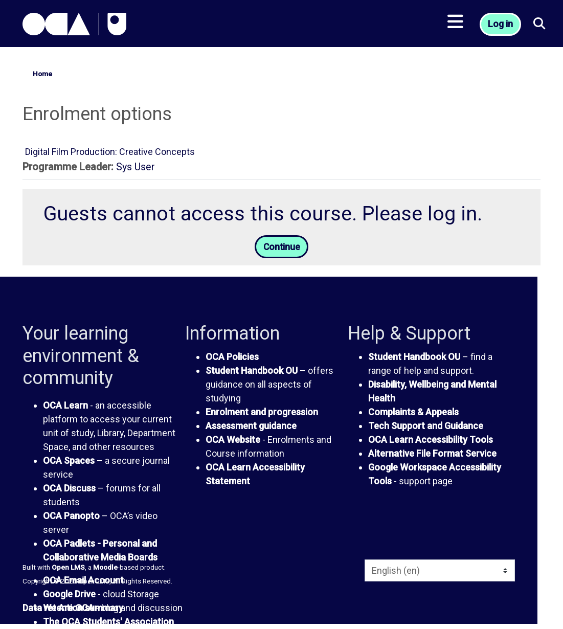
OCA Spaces (69, 461)
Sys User (135, 167)
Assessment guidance (251, 426)
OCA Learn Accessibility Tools (430, 440)
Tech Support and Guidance (425, 426)
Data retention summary (72, 608)
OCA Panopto (71, 516)
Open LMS (68, 568)
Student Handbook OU (252, 371)
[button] (539, 26)
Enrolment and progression (262, 412)
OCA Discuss (69, 488)
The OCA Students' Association (108, 622)
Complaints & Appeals (413, 412)
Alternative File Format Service (432, 453)
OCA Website (233, 440)
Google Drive (69, 594)
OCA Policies (232, 357)
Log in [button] (501, 25)
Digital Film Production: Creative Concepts (110, 151)
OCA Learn (65, 405)
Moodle (105, 568)
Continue (282, 247)
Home (42, 74)
